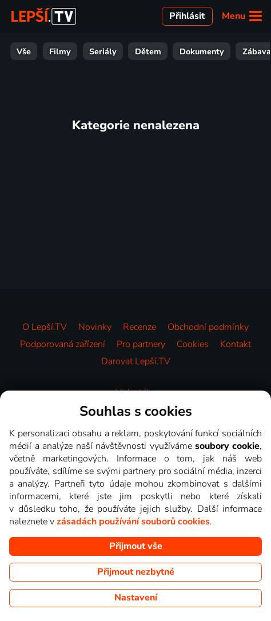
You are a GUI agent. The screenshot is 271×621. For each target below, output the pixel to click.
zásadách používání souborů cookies (133, 521)
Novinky (94, 327)
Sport (160, 51)
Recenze (139, 327)
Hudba (248, 51)
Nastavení (135, 597)
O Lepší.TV (44, 327)
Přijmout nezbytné (135, 572)
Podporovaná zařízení (62, 344)
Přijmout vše (135, 546)
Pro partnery (141, 344)
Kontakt (235, 344)
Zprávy (203, 51)
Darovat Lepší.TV (135, 361)
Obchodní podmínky (208, 327)
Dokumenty (61, 51)
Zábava (116, 51)
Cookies (193, 344)
